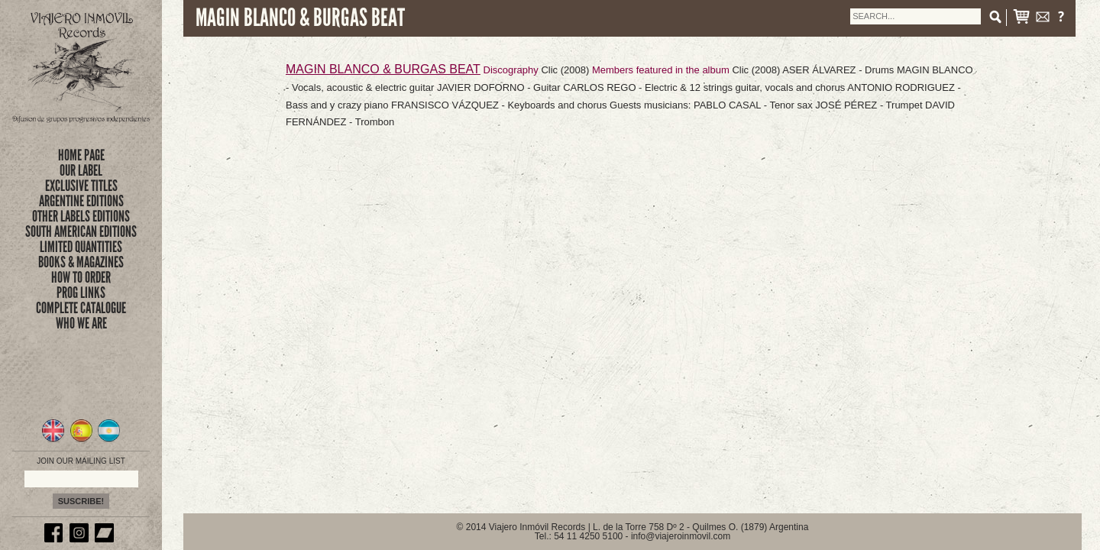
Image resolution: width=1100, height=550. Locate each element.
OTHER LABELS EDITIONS (81, 216)
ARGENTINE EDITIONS (81, 201)
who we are (81, 323)
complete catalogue (81, 308)
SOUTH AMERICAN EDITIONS (81, 231)
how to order (81, 277)
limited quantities (81, 247)
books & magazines (81, 262)
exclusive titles (81, 185)
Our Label (81, 170)
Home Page (81, 155)
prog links (81, 292)
